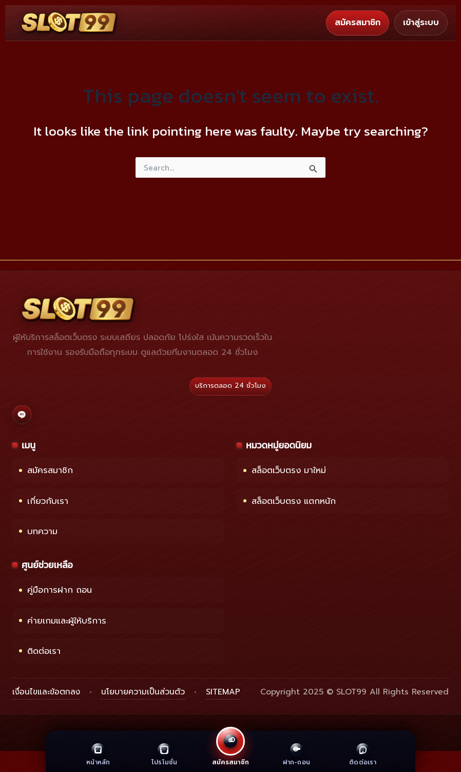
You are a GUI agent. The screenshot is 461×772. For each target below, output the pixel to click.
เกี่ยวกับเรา (43, 501)
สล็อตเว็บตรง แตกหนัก (289, 501)
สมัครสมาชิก (357, 22)
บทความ (38, 531)
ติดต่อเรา (40, 651)
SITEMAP (223, 692)
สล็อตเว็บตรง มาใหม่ (284, 470)
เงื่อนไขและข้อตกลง (46, 692)
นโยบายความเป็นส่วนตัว (143, 692)
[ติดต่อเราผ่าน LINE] (22, 414)
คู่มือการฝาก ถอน (55, 589)
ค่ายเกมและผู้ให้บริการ (62, 620)
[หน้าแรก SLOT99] (69, 22)
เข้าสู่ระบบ (421, 22)
